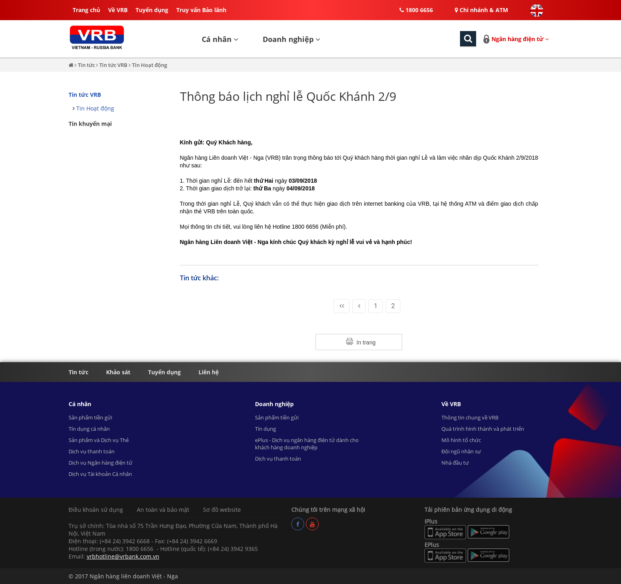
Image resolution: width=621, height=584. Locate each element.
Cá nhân (220, 39)
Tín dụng (265, 428)
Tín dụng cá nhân (89, 428)
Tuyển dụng (152, 10)
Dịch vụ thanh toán (92, 451)
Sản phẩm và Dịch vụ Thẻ (99, 440)
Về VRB (118, 10)
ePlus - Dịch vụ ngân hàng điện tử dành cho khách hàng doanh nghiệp (307, 443)
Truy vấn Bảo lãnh (201, 10)
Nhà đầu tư (455, 462)
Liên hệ (209, 372)
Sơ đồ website (222, 509)
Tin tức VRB (113, 65)
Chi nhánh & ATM (481, 10)
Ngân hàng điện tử (520, 39)
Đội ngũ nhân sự (461, 451)
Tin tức (87, 65)
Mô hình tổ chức (461, 440)
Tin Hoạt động (149, 65)
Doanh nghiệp (291, 39)
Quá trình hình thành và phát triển (482, 428)
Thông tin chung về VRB (469, 417)
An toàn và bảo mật (163, 509)
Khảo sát (118, 372)
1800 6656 (416, 10)
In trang (365, 342)
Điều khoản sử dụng (96, 509)
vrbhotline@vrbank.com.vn (123, 556)
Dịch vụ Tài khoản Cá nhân (100, 474)
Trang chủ (86, 10)
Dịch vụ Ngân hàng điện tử (100, 462)
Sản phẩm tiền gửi (90, 417)
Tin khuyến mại (90, 123)
